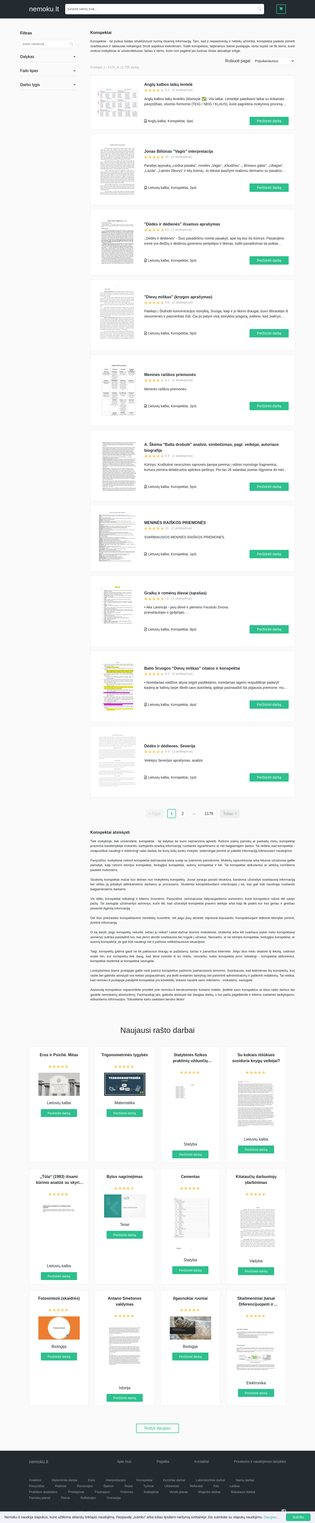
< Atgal (154, 814)
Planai (65, 1498)
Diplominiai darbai (64, 1480)
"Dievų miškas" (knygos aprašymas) (178, 297)
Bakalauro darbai (243, 1492)
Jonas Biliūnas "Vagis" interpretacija (178, 151)
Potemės (127, 1492)
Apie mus (124, 1461)
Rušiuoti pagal (237, 61)
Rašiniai (60, 1486)
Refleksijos (88, 1498)
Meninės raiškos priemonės (170, 375)
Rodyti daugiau (157, 1428)
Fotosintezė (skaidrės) (59, 1298)
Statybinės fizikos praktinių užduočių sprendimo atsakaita (190, 1061)
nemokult (44, 9)
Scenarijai (114, 1498)
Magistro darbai (209, 1492)
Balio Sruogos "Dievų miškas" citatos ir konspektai (192, 668)
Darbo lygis (30, 85)
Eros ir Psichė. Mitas (59, 1055)
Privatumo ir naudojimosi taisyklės (260, 1461)
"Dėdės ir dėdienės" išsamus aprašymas (182, 224)
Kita (216, 1486)
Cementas (190, 1177)
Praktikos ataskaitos (43, 1492)
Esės (91, 1480)
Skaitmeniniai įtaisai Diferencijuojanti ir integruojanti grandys (256, 1304)
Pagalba (163, 1461)
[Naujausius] (273, 61)
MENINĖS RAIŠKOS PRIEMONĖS (175, 523)
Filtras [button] (26, 33)
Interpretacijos (116, 1480)
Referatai (196, 1486)
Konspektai (144, 1480)
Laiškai (234, 1486)
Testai (128, 1486)
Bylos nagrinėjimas (125, 1177)
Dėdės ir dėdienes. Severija (169, 746)
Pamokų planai (39, 1498)
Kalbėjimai (151, 1492)
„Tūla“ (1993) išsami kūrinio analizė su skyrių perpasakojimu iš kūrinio (59, 1183)
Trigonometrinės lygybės (124, 1055)
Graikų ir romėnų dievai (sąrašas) (175, 593)
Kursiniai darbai (174, 1480)
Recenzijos (85, 1486)
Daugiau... (272, 1517)
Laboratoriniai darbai (210, 1480)
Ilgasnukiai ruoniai (190, 1298)
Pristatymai (76, 1492)
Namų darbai (245, 1480)
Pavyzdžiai (36, 1486)
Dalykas (27, 57)
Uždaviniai (171, 1486)
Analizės (35, 1480)
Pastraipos (102, 1492)
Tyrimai (148, 1486)
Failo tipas (29, 71)
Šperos (108, 1486)
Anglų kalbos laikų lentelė (168, 84)
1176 (209, 814)
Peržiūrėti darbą (269, 121)
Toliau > (230, 814)
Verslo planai (178, 1492)
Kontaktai (201, 1461)
